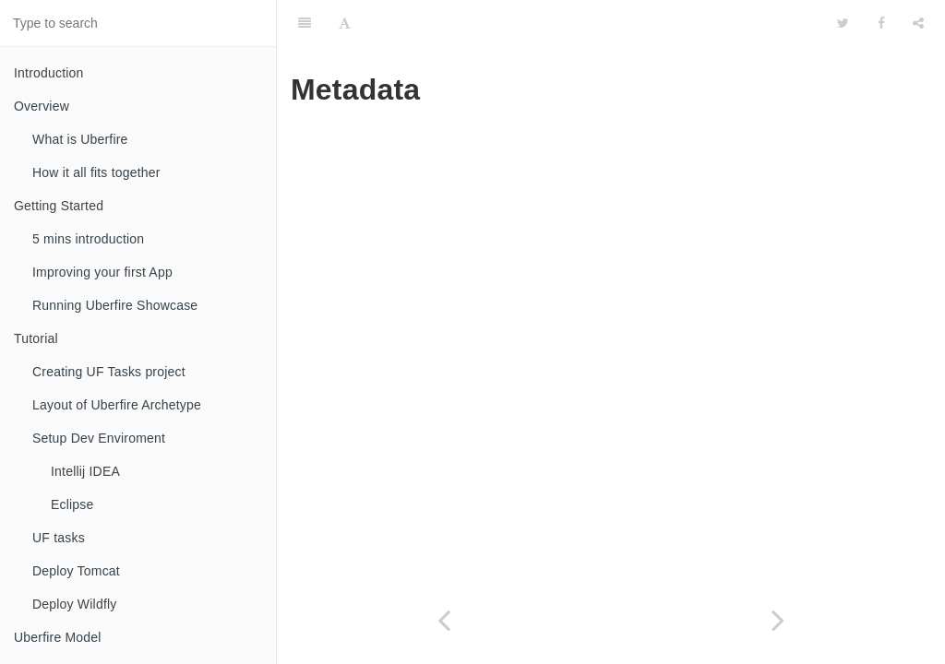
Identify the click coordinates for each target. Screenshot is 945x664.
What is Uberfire (80, 139)
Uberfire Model (58, 637)
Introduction (49, 72)
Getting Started (58, 205)
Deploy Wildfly (74, 604)
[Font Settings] (345, 23)
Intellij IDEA (85, 471)
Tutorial (36, 338)
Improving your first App (102, 272)
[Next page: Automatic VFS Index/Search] (778, 620)
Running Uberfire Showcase (114, 305)
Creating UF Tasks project (108, 371)
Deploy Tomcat (76, 570)
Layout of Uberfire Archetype (116, 404)
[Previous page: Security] (444, 620)
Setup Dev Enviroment (98, 438)
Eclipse (72, 504)
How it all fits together (96, 172)
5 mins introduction (88, 238)
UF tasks (58, 537)
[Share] (918, 23)
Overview (41, 106)
